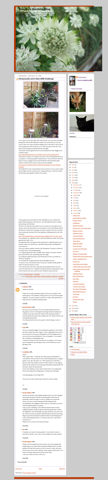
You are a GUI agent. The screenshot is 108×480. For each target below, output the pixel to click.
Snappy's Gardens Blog (34, 9)
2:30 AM (25, 348)
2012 (73, 172)
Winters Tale (76, 215)
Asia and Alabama (78, 236)
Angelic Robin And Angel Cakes (82, 266)
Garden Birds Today (78, 299)
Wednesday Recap (78, 233)
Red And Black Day (78, 276)
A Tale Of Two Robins (79, 286)
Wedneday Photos (78, 274)
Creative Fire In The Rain (80, 249)
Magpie (75, 302)
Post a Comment (22, 462)
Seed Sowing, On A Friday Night (82, 228)
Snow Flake (76, 294)
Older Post (62, 468)
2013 (73, 170)
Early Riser (76, 279)
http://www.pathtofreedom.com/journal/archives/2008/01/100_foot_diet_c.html (40, 236)
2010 (73, 177)
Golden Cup (76, 261)
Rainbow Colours (77, 231)
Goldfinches (76, 223)
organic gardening (46, 276)
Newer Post (18, 468)
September (76, 193)
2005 (73, 311)
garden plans (29, 276)
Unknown (25, 286)
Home (40, 468)
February (75, 210)
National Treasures (78, 225)
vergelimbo (26, 352)
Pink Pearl (75, 281)
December (76, 185)
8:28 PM (25, 303)
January (75, 213)
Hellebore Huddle (78, 243)
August (75, 195)
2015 (73, 165)
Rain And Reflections (79, 238)
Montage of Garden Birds (80, 254)
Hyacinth (75, 297)
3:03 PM (25, 389)
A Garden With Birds (78, 284)
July (74, 198)
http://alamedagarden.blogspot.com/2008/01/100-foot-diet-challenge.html (39, 154)
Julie (24, 327)
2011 (73, 175)
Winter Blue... (77, 241)
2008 (73, 183)
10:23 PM (25, 425)
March (75, 208)
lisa (24, 429)
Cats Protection (75, 349)
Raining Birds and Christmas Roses (82, 256)
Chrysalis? (76, 251)
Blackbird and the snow (79, 291)
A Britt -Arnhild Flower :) (80, 259)
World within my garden (79, 218)
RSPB (73, 354)
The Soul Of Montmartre (79, 289)
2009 (73, 180)
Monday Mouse (77, 220)
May (74, 203)
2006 (73, 308)
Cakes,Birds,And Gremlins (80, 264)
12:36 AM (25, 438)
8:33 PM (25, 324)
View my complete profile (84, 80)
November (76, 187)
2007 (73, 306)
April (74, 205)
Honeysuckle (37, 276)
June (74, 200)
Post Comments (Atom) (29, 473)
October (75, 190)
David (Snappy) (27, 307)
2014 (73, 167)
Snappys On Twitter (76, 88)
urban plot (54, 276)
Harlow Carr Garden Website (79, 352)
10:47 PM (25, 458)
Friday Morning (77, 246)
